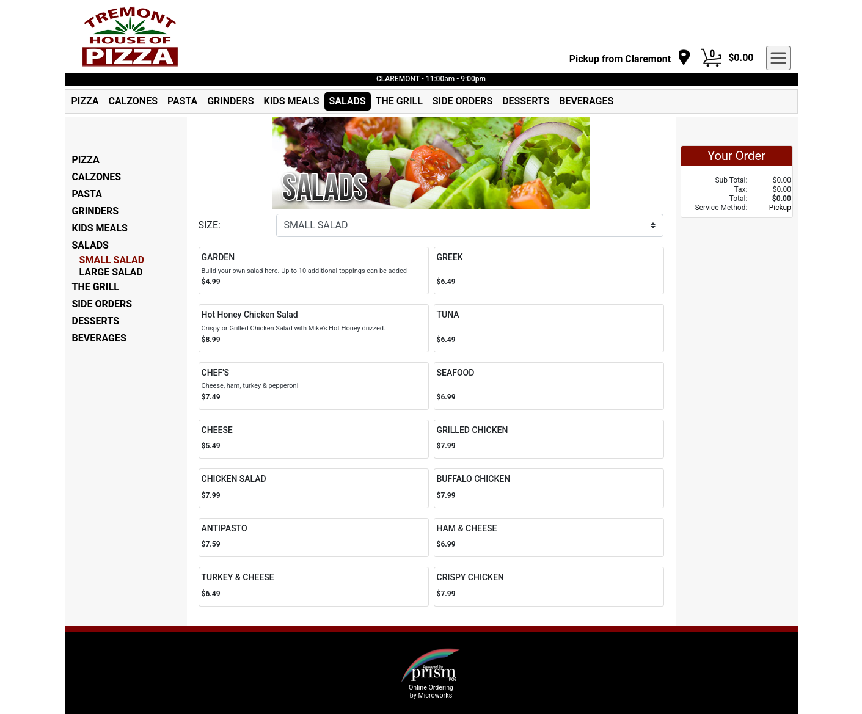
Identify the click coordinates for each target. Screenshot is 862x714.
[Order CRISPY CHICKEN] (548, 586)
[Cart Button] (711, 58)
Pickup (780, 207)
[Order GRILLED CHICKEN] (548, 439)
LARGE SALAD (111, 272)
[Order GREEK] (548, 270)
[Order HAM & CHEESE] (548, 538)
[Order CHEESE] (313, 439)
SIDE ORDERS (462, 101)
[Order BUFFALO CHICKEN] (548, 488)
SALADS (347, 101)
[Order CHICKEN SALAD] (313, 488)
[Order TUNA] (548, 328)
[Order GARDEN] (313, 270)
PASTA (182, 101)
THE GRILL (399, 101)
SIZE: (210, 225)
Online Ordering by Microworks (431, 691)
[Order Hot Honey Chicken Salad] (313, 328)
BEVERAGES (586, 101)
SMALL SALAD (112, 260)
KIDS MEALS (292, 101)
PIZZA (85, 101)
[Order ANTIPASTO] (313, 538)
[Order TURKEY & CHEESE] (313, 586)
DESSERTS (525, 101)
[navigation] (630, 58)
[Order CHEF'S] (313, 386)
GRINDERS (230, 101)
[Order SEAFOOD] (548, 386)
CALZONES (133, 101)
